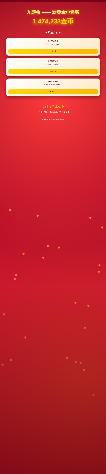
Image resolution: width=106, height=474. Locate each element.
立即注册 (24, 52)
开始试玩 (53, 52)
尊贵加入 (82, 52)
